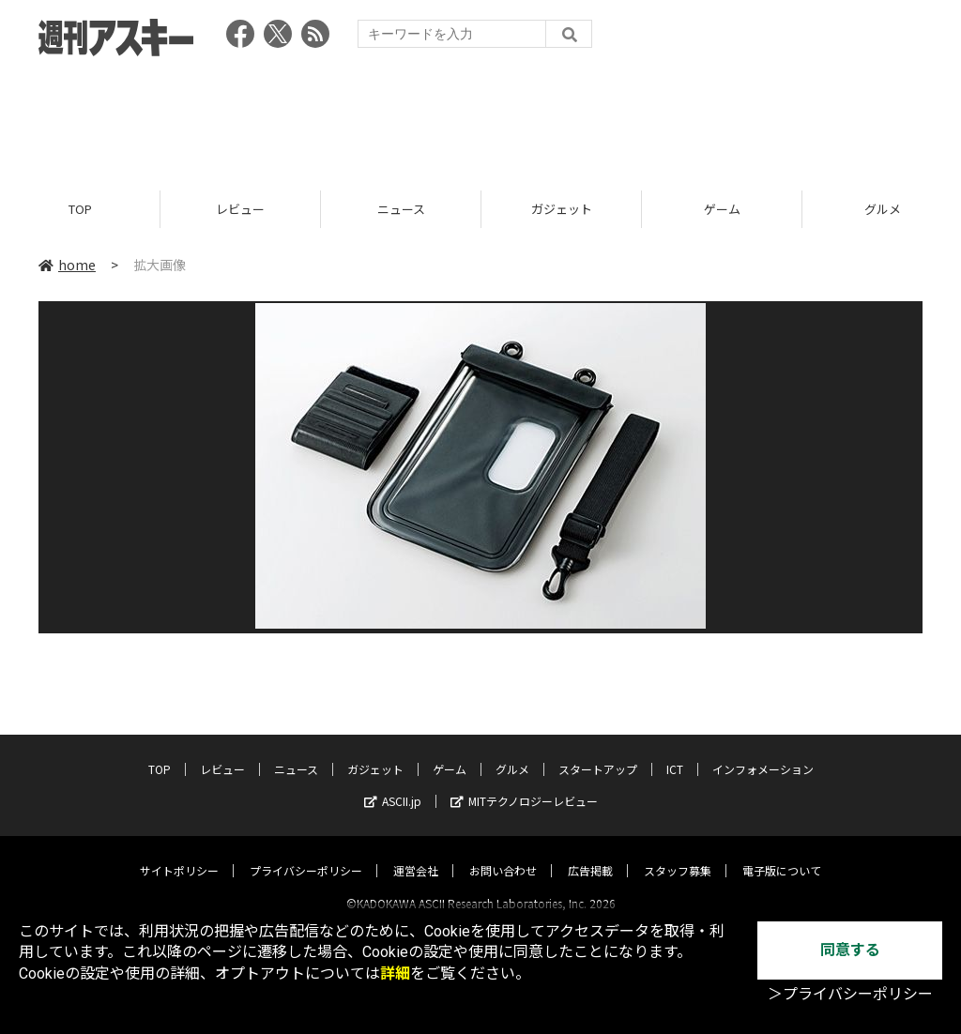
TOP (80, 209)
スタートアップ (597, 752)
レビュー (240, 209)
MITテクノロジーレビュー (524, 784)
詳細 (395, 973)
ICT (674, 752)
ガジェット (561, 209)
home (67, 264)
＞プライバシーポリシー (850, 994)
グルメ (512, 752)
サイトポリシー (179, 853)
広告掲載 (590, 853)
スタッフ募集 (677, 853)
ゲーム (722, 209)
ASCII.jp (392, 784)
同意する (850, 950)
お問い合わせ (503, 853)
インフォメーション (763, 752)
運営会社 (415, 853)
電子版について (781, 853)
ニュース (401, 209)
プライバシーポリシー (306, 853)
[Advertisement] (480, 117)
